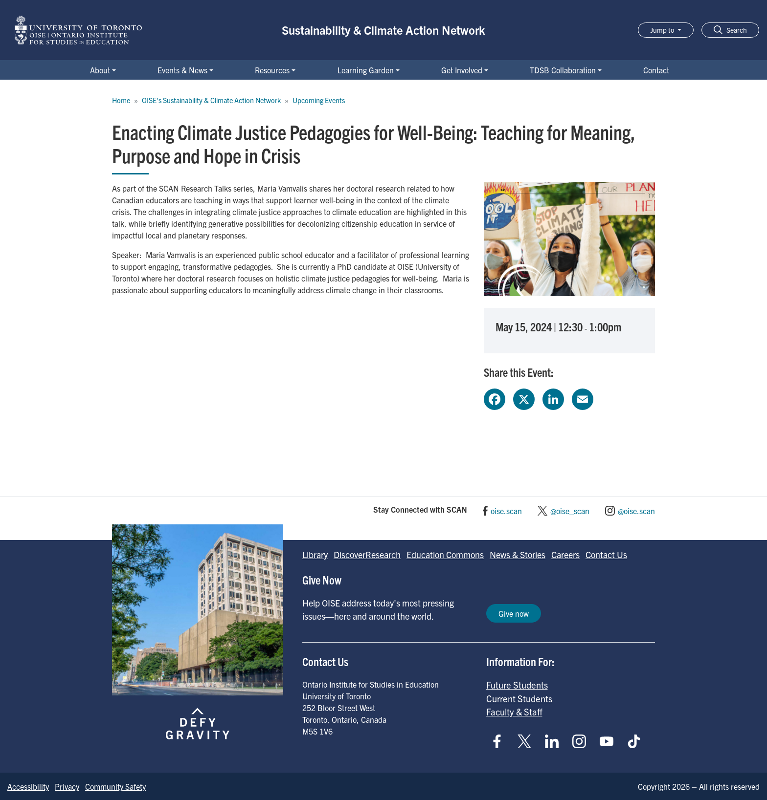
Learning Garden (366, 70)
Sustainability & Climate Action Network (383, 29)
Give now (513, 613)
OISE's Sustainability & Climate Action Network (211, 100)
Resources (272, 70)
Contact (656, 70)
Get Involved (461, 70)
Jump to (663, 29)
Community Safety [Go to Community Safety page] (115, 786)
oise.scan (506, 511)
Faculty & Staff (514, 711)
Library (315, 554)
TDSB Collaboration (563, 70)
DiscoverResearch (367, 554)
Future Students (517, 685)
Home (121, 100)
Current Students (519, 698)
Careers (565, 554)
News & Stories (517, 554)
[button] (730, 30)
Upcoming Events (319, 100)
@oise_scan (569, 511)
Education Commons (445, 554)
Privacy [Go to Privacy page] (67, 786)
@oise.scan (636, 511)
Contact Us (606, 554)
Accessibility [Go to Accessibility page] (28, 786)
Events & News (182, 70)
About (100, 70)
